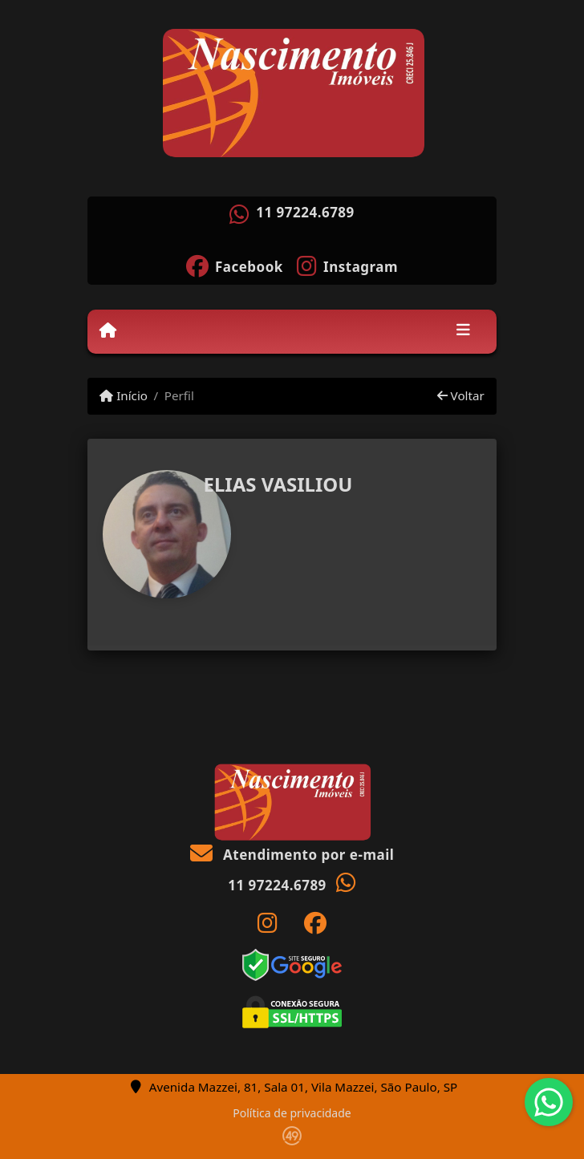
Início (123, 395)
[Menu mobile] (107, 330)
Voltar (461, 395)
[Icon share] (234, 265)
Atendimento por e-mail (292, 854)
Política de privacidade (292, 1113)
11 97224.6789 (305, 212)
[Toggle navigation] (463, 331)
